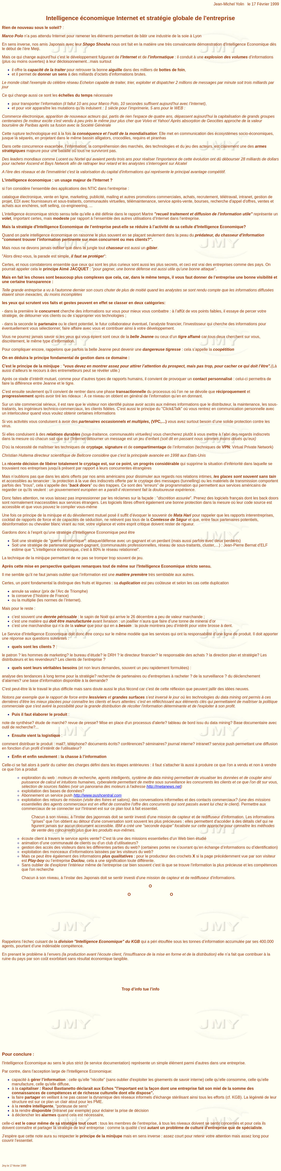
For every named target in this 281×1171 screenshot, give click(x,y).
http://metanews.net (164, 786)
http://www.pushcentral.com (98, 795)
